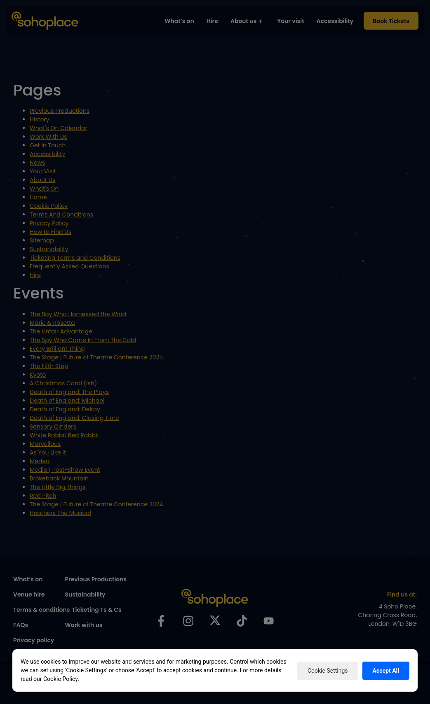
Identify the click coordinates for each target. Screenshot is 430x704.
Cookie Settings (328, 670)
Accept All (386, 670)
